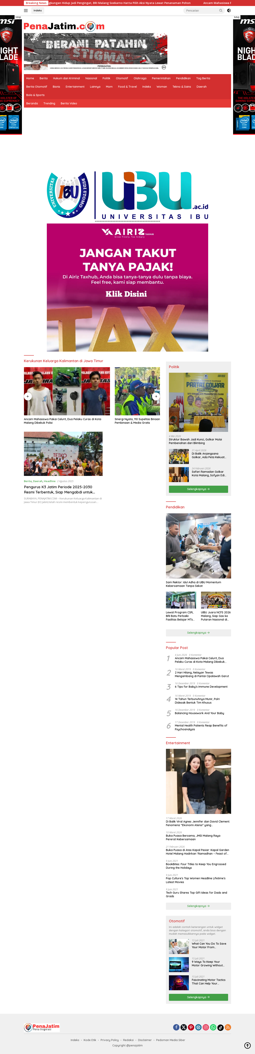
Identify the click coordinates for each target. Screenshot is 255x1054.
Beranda (32, 103)
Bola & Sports (35, 95)
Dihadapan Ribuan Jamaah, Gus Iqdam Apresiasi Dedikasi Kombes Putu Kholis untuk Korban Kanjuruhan (137, 398)
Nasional (91, 78)
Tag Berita (203, 78)
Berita (44, 78)
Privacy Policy (110, 1040)
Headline (50, 460)
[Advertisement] (127, 137)
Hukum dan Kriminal (66, 78)
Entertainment (75, 86)
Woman (162, 86)
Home (30, 78)
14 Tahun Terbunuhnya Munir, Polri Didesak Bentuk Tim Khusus (197, 700)
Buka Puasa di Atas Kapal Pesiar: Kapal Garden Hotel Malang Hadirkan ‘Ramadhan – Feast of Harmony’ (197, 851)
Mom (109, 86)
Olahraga (140, 78)
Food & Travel (127, 86)
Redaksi (128, 1040)
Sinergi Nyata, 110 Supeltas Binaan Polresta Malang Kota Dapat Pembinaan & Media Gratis (90, 398)
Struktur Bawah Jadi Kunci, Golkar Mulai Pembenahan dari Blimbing (195, 441)
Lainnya (95, 86)
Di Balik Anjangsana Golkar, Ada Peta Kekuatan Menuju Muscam (210, 455)
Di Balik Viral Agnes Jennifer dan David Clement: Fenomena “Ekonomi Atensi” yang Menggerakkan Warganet (198, 823)
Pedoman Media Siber (170, 1040)
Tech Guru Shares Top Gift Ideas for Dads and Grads (196, 894)
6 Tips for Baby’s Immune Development (201, 686)
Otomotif (122, 78)
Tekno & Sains (182, 86)
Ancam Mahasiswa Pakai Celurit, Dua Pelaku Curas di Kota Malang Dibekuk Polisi (42, 398)
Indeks (38, 10)
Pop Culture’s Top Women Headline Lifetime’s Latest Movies (196, 880)
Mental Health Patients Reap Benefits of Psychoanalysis (201, 727)
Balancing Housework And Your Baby (199, 713)
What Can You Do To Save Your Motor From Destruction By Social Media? (209, 945)
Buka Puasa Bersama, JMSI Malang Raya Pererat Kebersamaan (193, 837)
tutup (18, 17)
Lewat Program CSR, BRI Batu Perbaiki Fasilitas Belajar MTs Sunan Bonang (179, 616)
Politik (106, 78)
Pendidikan (183, 78)
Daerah (202, 86)
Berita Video (69, 103)
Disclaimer (145, 1040)
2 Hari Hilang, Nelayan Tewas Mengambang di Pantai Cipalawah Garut (202, 674)
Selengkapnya (198, 489)
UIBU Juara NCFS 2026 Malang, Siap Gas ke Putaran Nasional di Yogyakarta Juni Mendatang (216, 616)
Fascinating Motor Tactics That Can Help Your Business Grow (209, 981)
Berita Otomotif (36, 86)
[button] (221, 10)
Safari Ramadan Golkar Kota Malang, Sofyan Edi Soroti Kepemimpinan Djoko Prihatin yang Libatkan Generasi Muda (208, 473)
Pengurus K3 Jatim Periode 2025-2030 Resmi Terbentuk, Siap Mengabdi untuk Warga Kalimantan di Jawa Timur (60, 471)
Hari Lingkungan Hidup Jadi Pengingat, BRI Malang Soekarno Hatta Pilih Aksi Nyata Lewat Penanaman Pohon (128, 3)
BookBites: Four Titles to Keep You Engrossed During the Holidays (196, 866)
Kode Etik (90, 1040)
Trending (49, 103)
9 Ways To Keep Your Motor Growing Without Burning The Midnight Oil (208, 963)
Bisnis (56, 86)
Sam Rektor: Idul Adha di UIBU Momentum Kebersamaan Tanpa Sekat (193, 584)
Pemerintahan (161, 78)
